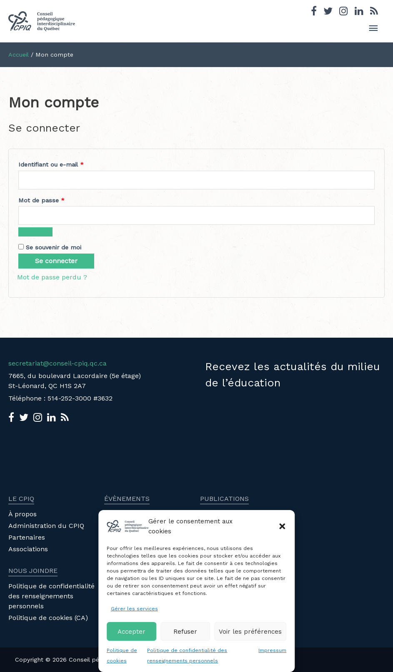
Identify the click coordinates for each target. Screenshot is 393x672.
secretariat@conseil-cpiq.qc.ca (57, 363)
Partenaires (26, 537)
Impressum (272, 650)
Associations (28, 549)
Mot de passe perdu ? (52, 277)
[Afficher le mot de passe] (35, 231)
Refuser (185, 631)
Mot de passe (57, 199)
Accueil (18, 54)
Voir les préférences (250, 631)
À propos (22, 514)
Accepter (131, 631)
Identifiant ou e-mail (66, 163)
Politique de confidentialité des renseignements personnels (51, 596)
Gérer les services (134, 609)
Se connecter (56, 261)
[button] (282, 526)
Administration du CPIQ (46, 526)
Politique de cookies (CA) (48, 618)
